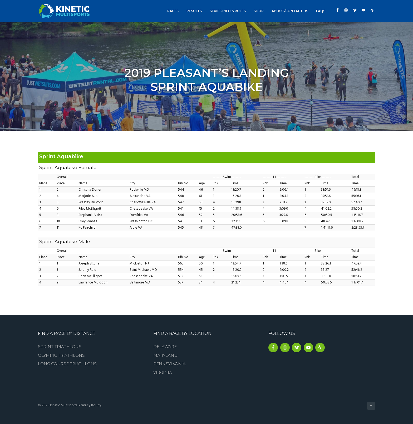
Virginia (162, 372)
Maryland (165, 355)
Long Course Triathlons (67, 363)
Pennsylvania (169, 363)
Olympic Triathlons (61, 355)
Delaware (165, 346)
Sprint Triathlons (59, 346)
